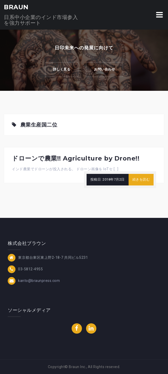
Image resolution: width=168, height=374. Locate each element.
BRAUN (16, 7)
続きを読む (141, 179)
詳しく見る (62, 69)
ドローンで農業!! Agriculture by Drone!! (75, 158)
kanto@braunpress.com (39, 281)
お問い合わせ (104, 69)
